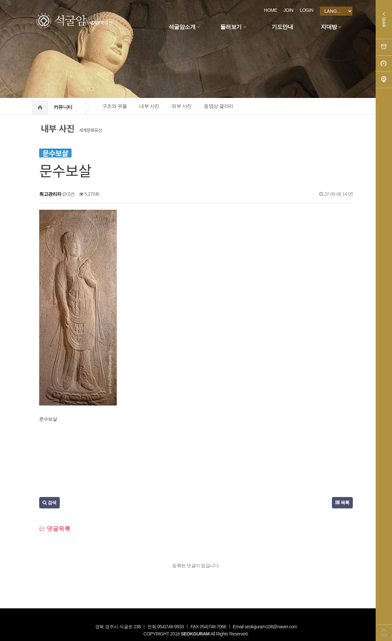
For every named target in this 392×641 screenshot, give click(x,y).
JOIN (288, 10)
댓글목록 (54, 528)
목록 (342, 502)
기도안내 (282, 27)
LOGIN (306, 10)
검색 (49, 502)
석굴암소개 (182, 27)
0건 (68, 194)
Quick (384, 19)
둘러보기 (231, 27)
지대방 (329, 27)
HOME (270, 10)
